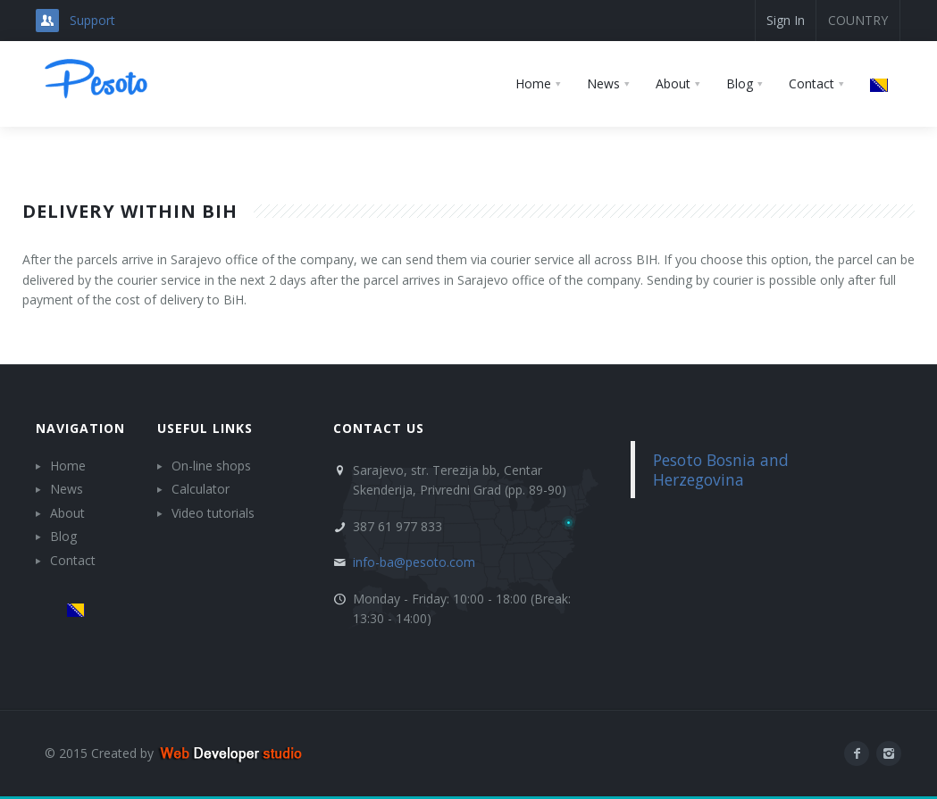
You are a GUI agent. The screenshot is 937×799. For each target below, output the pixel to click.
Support (92, 20)
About (67, 512)
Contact (73, 560)
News (66, 488)
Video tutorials (213, 512)
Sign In (785, 20)
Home (68, 465)
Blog (63, 536)
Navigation (80, 428)
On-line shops (211, 465)
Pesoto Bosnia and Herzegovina (721, 469)
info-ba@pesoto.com (414, 561)
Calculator (201, 488)
